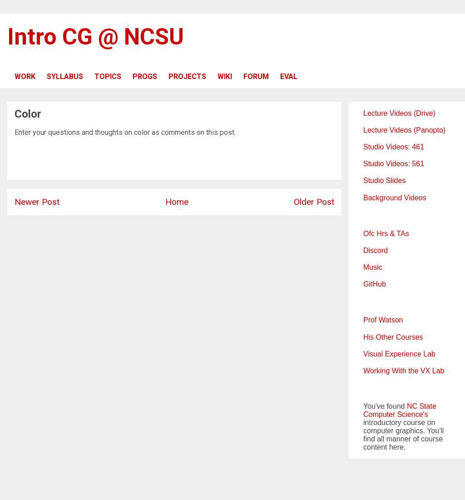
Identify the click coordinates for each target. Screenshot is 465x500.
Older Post (314, 202)
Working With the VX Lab (403, 371)
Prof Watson (383, 320)
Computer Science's (395, 414)
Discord (375, 250)
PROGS (145, 76)
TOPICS (107, 76)
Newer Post (37, 202)
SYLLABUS (65, 76)
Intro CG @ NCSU (95, 37)
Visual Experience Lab (399, 354)
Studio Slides (384, 180)
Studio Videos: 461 (393, 147)
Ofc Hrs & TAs (386, 234)
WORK (25, 76)
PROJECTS (187, 76)
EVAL (288, 76)
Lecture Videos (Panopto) (404, 130)
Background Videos (394, 198)
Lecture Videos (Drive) (399, 113)
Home (176, 202)
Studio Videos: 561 (393, 164)
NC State (421, 406)
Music (372, 267)
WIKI (225, 76)
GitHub (374, 284)
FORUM (256, 76)
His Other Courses (393, 337)
